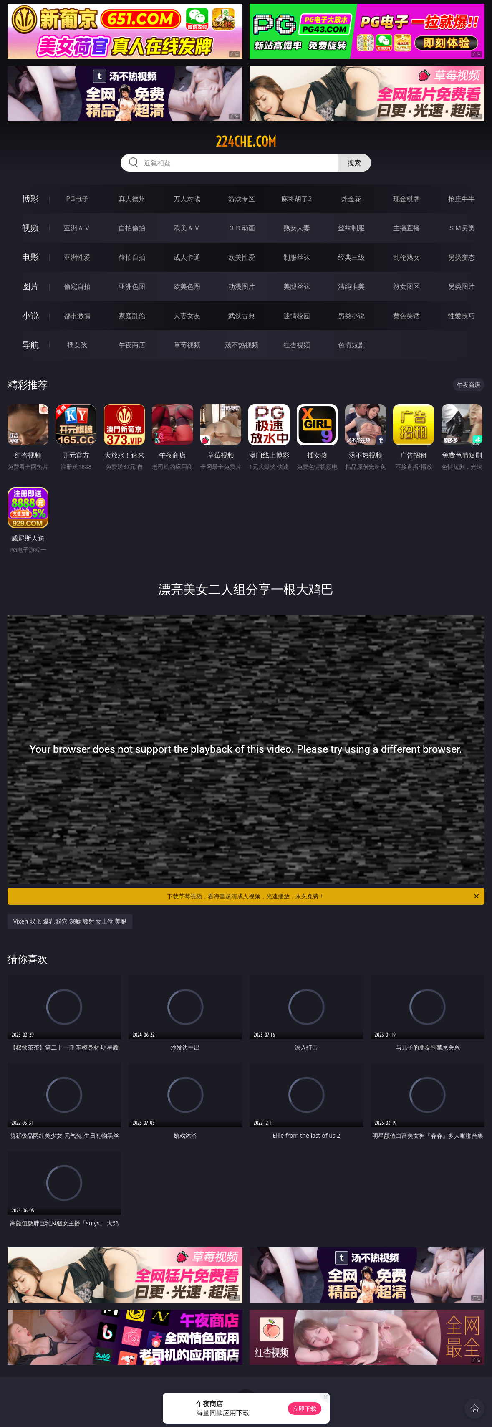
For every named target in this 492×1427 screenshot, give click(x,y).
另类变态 (461, 257)
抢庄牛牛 (461, 198)
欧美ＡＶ (187, 228)
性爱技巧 (461, 315)
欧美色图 (187, 286)
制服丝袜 (296, 257)
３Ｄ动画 (241, 228)
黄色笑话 (406, 315)
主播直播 (406, 228)
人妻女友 (187, 315)
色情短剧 (351, 344)
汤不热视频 (241, 344)
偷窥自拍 (77, 286)
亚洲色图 (132, 286)
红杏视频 (296, 344)
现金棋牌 (406, 198)
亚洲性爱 (77, 257)
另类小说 (351, 315)
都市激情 (77, 315)
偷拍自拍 (132, 257)
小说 (30, 315)
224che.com (246, 141)
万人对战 (187, 198)
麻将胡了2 (296, 198)
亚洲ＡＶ (77, 228)
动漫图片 (241, 286)
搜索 (354, 162)
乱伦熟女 (406, 257)
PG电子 (77, 198)
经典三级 (351, 257)
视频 (30, 227)
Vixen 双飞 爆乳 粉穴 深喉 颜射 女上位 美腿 (69, 921)
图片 (30, 286)
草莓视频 (187, 344)
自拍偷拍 (132, 228)
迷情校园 (296, 315)
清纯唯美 (351, 286)
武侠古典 (241, 315)
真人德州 (132, 198)
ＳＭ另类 (461, 228)
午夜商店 (132, 344)
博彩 (30, 198)
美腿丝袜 (296, 286)
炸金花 (351, 198)
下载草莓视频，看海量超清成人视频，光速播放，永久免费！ (323, 896)
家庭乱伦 (132, 315)
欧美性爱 (241, 257)
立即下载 (304, 1408)
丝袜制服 (351, 228)
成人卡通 (187, 257)
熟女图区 (406, 286)
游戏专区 (241, 198)
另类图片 (461, 286)
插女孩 (77, 344)
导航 (30, 344)
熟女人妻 (296, 228)
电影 (30, 257)
